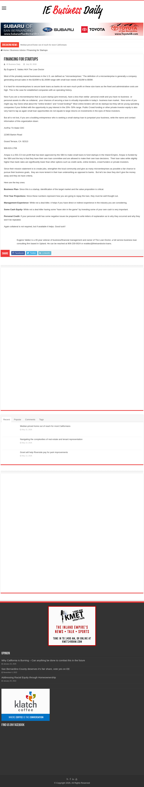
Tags (41, 419)
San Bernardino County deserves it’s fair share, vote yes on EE (35, 669)
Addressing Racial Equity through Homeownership (28, 677)
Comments (30, 419)
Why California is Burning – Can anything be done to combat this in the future (43, 660)
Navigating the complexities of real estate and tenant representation (51, 439)
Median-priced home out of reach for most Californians (43, 45)
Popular (17, 419)
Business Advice (18, 50)
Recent (6, 419)
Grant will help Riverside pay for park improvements (44, 452)
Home (5, 50)
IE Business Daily (13, 64)
